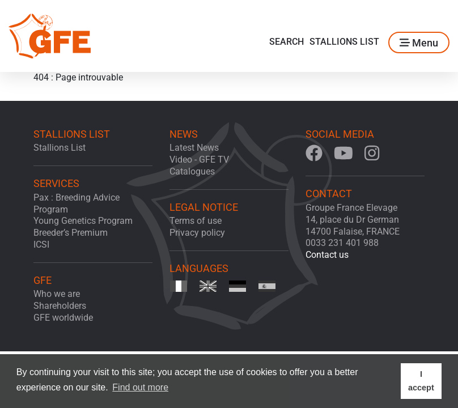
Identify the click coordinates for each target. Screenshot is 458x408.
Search (286, 41)
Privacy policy (197, 232)
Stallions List (344, 41)
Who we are (56, 293)
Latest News (194, 147)
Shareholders (59, 305)
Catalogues (192, 171)
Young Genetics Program (83, 220)
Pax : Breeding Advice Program (76, 203)
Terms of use (195, 220)
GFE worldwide (63, 317)
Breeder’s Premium (70, 232)
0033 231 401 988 (342, 242)
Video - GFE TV (199, 159)
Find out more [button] (140, 387)
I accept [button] (421, 380)
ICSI (41, 244)
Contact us (327, 254)
